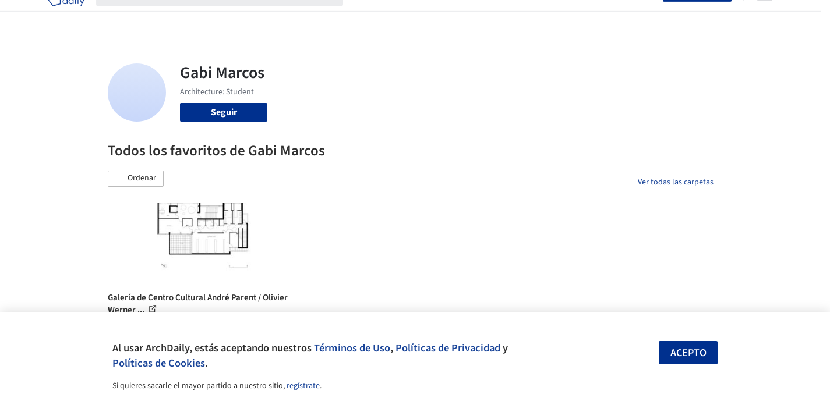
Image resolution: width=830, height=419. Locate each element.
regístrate (303, 386)
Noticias (527, 16)
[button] (136, 179)
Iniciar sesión (630, 16)
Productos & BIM (469, 16)
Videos (566, 16)
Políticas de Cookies (158, 363)
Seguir (224, 112)
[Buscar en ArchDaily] (229, 16)
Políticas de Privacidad (447, 348)
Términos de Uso (352, 348)
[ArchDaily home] (65, 16)
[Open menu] (764, 16)
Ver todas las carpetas (676, 182)
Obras (367, 16)
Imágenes (407, 16)
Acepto (688, 353)
